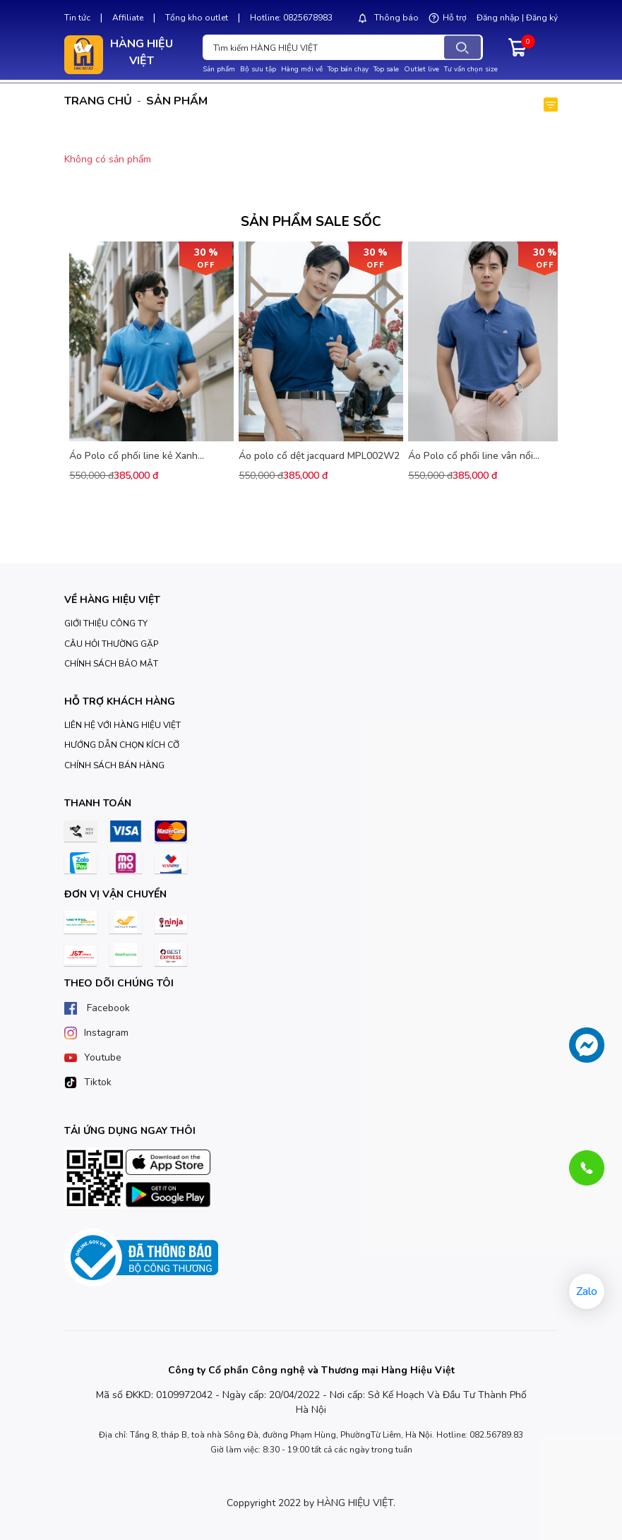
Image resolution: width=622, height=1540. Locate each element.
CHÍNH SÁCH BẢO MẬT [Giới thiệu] (111, 663)
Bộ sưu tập (258, 69)
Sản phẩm (219, 69)
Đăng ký (542, 17)
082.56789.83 (496, 1434)
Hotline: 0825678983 (291, 17)
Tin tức (77, 17)
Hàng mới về (302, 69)
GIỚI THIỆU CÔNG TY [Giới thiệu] (106, 623)
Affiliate (127, 17)
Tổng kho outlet (196, 17)
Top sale (386, 69)
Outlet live (421, 69)
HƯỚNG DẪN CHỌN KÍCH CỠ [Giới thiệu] (121, 745)
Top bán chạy (348, 69)
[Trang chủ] (117, 599)
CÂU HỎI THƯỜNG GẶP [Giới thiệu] (111, 644)
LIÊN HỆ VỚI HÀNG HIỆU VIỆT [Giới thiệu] (122, 725)
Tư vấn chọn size (471, 69)
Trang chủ (98, 101)
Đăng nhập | (500, 17)
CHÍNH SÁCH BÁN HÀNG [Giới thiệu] (114, 765)
